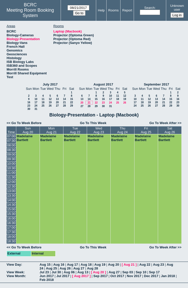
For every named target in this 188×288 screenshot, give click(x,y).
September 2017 (156, 84)
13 (57, 99)
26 (50, 105)
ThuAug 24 (122, 130)
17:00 (11, 227)
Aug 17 (72, 264)
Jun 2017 (47, 276)
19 (50, 102)
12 (50, 99)
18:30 (11, 241)
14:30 (11, 205)
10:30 (11, 168)
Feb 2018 (47, 280)
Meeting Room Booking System (30, 13)
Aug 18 (86, 264)
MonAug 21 (51, 130)
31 (36, 109)
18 (43, 102)
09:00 (11, 154)
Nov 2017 (134, 276)
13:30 (11, 195)
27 (57, 105)
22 (71, 102)
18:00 (11, 237)
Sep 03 (127, 272)
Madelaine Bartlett (25, 138)
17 (36, 102)
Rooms (113, 10)
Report (127, 10)
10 (36, 99)
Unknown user (177, 7)
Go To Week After (163, 123)
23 (28, 105)
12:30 (11, 186)
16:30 (11, 223)
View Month (16, 276)
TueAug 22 (75, 130)
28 (64, 105)
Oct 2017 (117, 276)
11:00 (11, 173)
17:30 (11, 232)
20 (57, 102)
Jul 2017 (62, 276)
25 (43, 105)
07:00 (11, 136)
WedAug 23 (99, 130)
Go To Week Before (26, 123)
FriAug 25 (146, 130)
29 (71, 105)
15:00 (11, 209)
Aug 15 (45, 264)
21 (64, 102)
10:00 (11, 163)
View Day (14, 264)
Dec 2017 (151, 276)
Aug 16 (58, 264)
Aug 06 (69, 272)
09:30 (11, 159)
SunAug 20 (28, 130)
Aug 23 (158, 264)
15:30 (11, 214)
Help (101, 10)
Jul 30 (56, 272)
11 (43, 99)
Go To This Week (93, 123)
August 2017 (103, 84)
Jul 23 (44, 272)
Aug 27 (78, 268)
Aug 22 (144, 264)
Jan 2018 (168, 276)
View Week (15, 272)
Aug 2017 (81, 276)
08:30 (11, 150)
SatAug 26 (169, 130)
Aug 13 (82, 272)
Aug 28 (92, 268)
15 (71, 99)
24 (36, 105)
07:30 (11, 141)
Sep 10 (141, 272)
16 (28, 102)
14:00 (11, 200)
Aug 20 (113, 264)
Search (149, 8)
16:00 (11, 218)
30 (28, 109)
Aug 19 (99, 264)
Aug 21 (129, 264)
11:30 (11, 177)
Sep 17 (154, 272)
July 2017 (50, 84)
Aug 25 (51, 268)
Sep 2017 (100, 276)
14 (64, 99)
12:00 (11, 182)
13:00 (11, 191)
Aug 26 (65, 268)
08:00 (11, 145)
